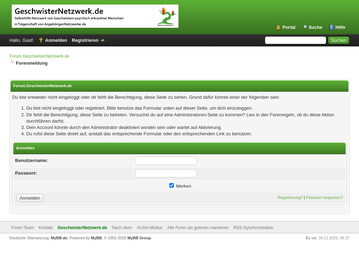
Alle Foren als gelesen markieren (198, 227)
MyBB (96, 238)
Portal (289, 27)
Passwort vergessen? (324, 197)
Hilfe (340, 27)
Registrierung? (290, 197)
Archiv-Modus (149, 227)
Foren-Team (22, 227)
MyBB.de (59, 238)
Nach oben (122, 227)
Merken (180, 186)
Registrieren (85, 40)
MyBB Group (139, 238)
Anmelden (56, 40)
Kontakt (46, 227)
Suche (315, 27)
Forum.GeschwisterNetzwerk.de (39, 56)
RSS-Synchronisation (253, 227)
